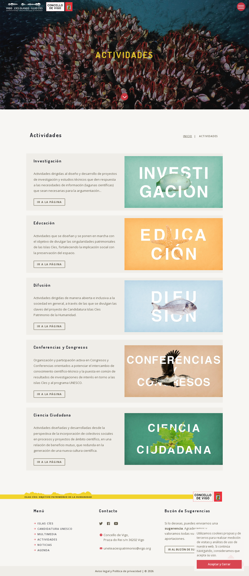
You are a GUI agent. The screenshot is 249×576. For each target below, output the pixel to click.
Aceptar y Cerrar (219, 564)
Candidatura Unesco (53, 529)
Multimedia (45, 534)
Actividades (45, 539)
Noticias (43, 545)
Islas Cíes (43, 523)
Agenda (42, 550)
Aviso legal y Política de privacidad (118, 571)
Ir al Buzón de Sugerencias (189, 549)
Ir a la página (49, 202)
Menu (240, 5)
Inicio (187, 136)
